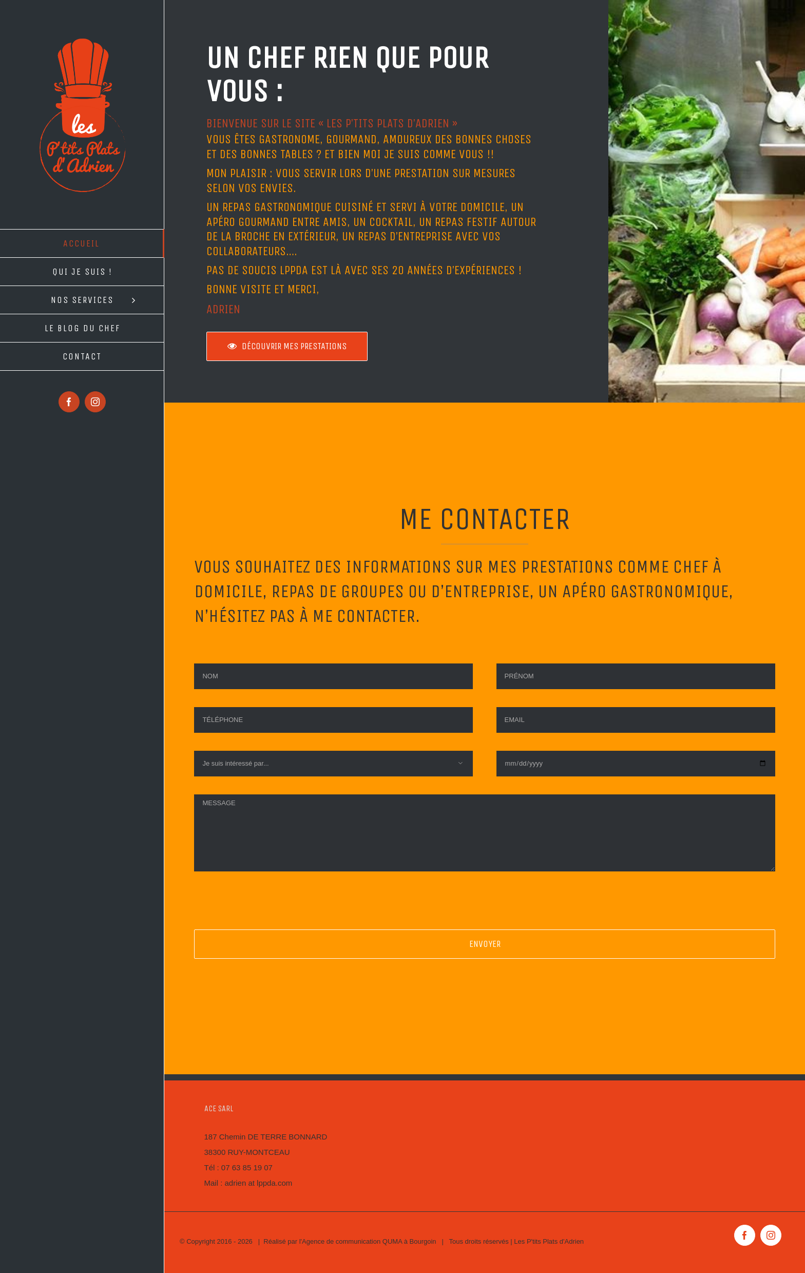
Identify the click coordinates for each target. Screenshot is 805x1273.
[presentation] (272, 909)
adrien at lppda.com (259, 1183)
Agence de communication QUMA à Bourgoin (369, 1241)
